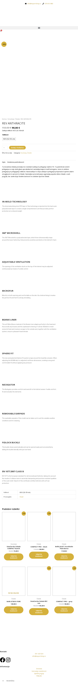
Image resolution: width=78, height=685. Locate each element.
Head (21, 497)
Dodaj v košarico (17, 148)
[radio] (9, 139)
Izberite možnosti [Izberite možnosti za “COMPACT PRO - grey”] (64, 610)
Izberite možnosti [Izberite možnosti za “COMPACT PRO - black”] (38, 555)
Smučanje (11, 119)
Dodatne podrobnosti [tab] (15, 162)
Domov (4, 119)
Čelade (17, 119)
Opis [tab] (3, 162)
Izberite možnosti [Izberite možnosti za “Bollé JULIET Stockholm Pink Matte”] (64, 557)
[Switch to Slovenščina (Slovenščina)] (9, 681)
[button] (39, 28)
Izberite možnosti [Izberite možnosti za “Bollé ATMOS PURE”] (13, 610)
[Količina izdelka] (5, 147)
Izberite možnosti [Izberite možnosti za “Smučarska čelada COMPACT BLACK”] (13, 557)
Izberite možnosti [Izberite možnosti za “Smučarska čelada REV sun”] (38, 612)
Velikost (5, 135)
